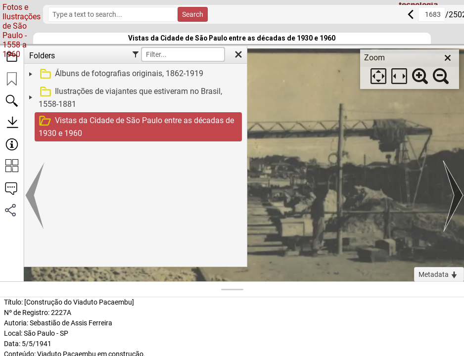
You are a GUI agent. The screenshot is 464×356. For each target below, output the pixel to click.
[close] (447, 57)
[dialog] (409, 69)
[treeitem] (134, 74)
